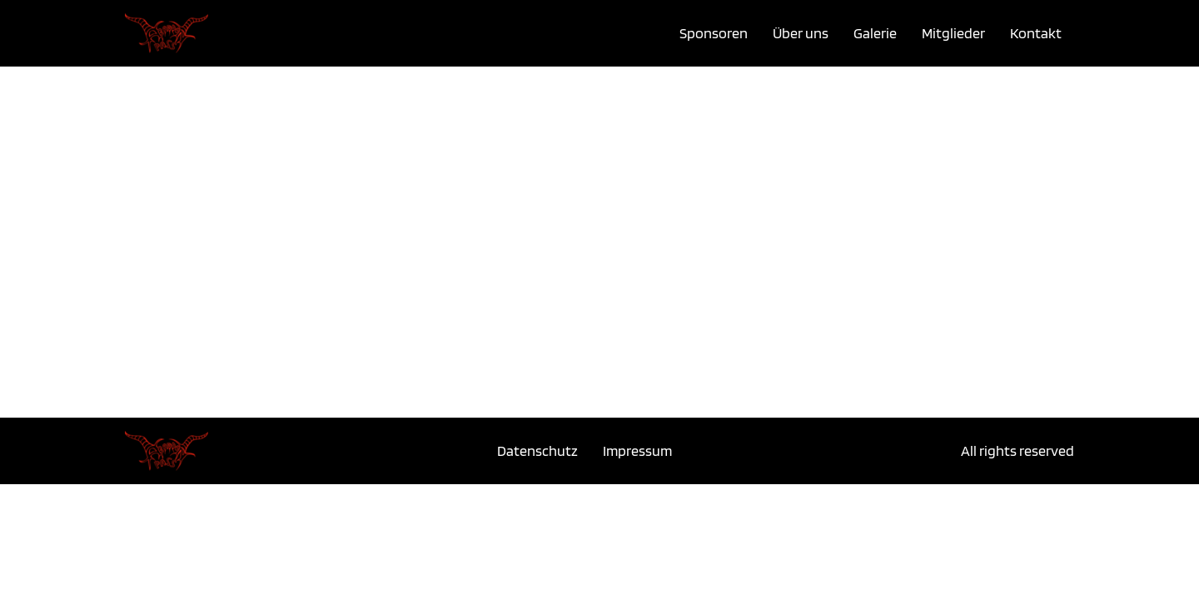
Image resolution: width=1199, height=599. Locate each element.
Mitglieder (953, 33)
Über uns (800, 33)
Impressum (637, 450)
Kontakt (1036, 33)
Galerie (875, 33)
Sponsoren (713, 33)
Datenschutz (537, 450)
